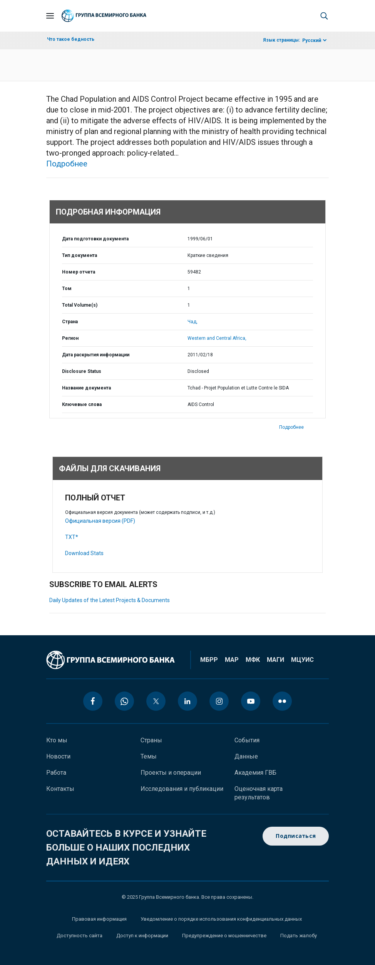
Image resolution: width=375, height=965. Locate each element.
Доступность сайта (79, 935)
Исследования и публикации (182, 788)
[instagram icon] (219, 701)
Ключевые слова (82, 404)
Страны (151, 740)
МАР (232, 659)
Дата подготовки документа (95, 239)
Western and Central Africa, (217, 338)
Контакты (60, 788)
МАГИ (275, 659)
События (246, 740)
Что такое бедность (70, 39)
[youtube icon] (250, 701)
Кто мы (56, 740)
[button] (324, 15)
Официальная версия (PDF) (100, 521)
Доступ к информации (142, 935)
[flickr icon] (282, 701)
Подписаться (296, 836)
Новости (58, 756)
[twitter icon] (156, 701)
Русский (311, 40)
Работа (56, 772)
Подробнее (66, 163)
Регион (70, 338)
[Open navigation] (50, 16)
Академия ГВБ (255, 772)
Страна (70, 321)
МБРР (209, 659)
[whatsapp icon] (124, 701)
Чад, (193, 321)
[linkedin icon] (187, 701)
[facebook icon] (92, 701)
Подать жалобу (298, 935)
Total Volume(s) (79, 305)
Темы (149, 756)
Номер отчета (78, 272)
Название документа (86, 388)
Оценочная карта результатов (258, 793)
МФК (253, 659)
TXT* (71, 537)
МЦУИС (302, 659)
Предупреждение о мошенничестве (224, 935)
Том (67, 288)
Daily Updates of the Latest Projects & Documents (109, 600)
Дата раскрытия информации (95, 354)
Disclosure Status (81, 371)
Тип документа (79, 255)
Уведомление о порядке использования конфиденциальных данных (221, 919)
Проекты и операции (171, 772)
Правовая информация (99, 919)
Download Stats (84, 553)
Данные (246, 756)
